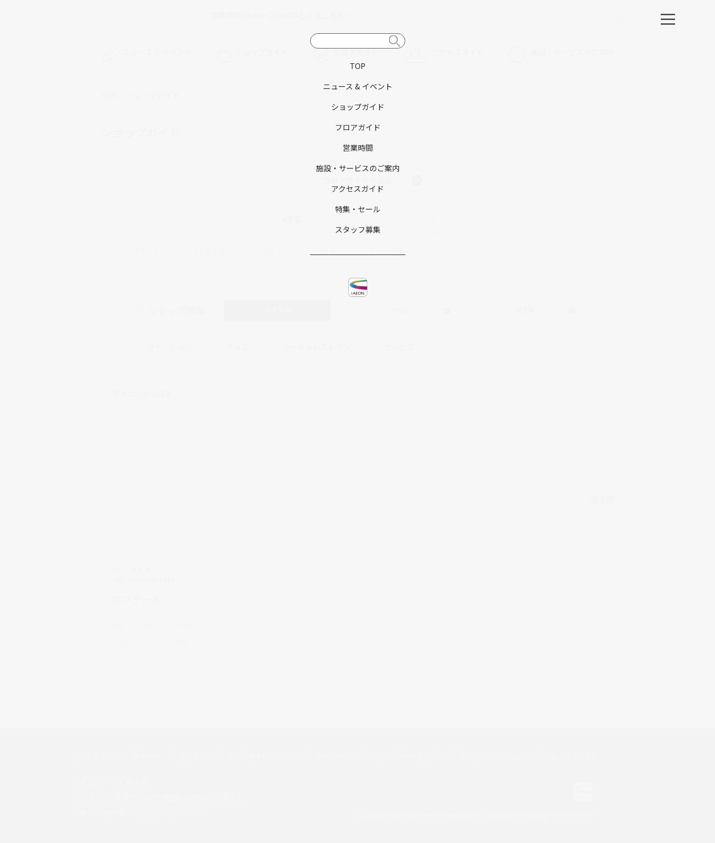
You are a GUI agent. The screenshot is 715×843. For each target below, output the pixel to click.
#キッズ (271, 250)
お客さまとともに (571, 756)
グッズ (237, 347)
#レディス (209, 250)
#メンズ (147, 250)
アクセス (194, 756)
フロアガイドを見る (372, 180)
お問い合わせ (335, 756)
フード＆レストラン (316, 347)
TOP (108, 95)
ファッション (170, 347)
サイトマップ (92, 756)
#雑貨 (327, 250)
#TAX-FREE (390, 250)
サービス (399, 347)
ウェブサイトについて (261, 756)
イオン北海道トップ (406, 756)
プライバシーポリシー (490, 756)
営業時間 (146, 756)
